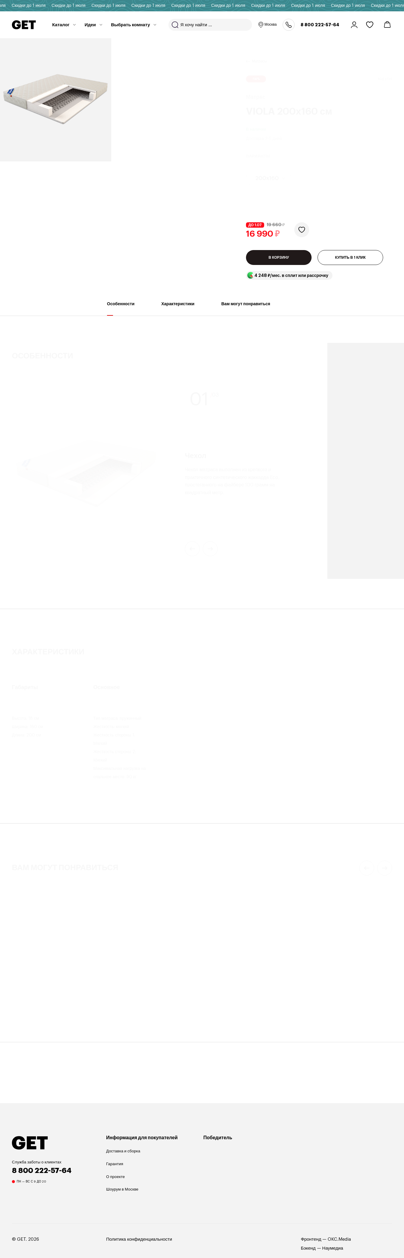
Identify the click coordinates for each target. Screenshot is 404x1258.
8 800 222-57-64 (320, 25)
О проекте (115, 1177)
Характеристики (177, 309)
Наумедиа (332, 1248)
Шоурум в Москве (122, 1189)
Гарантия (114, 1164)
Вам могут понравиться (245, 309)
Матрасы (259, 54)
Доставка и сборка (123, 1151)
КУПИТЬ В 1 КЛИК (350, 257)
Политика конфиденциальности (139, 1239)
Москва (267, 25)
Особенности (120, 309)
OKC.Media (339, 1239)
